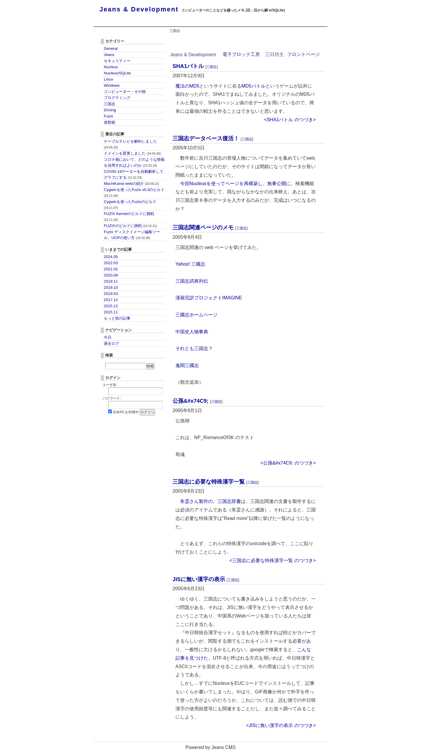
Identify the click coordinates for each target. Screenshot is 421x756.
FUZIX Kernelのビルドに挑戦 (129, 216)
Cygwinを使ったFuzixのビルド (130, 204)
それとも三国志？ (194, 348)
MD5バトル (253, 85)
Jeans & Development (138, 9)
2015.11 (111, 312)
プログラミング (117, 97)
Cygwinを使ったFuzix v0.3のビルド (134, 192)
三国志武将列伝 (191, 281)
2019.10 (111, 287)
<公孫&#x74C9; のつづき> (288, 462)
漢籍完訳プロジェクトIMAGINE (208, 297)
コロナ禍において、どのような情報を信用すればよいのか (134, 162)
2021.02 (111, 269)
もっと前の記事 (117, 318)
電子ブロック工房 (241, 54)
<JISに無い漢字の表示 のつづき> (281, 725)
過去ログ (111, 343)
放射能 (109, 122)
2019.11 (111, 281)
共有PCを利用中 (126, 412)
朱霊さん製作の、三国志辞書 (210, 501)
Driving (110, 110)
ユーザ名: (109, 385)
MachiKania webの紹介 (131, 183)
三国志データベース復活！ (205, 138)
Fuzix (108, 116)
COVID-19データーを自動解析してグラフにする (133, 174)
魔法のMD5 (187, 85)
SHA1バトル (188, 66)
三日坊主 (274, 54)
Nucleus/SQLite (117, 73)
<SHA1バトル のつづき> (290, 119)
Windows (112, 85)
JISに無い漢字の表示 (198, 579)
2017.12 (111, 300)
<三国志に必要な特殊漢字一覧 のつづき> (273, 560)
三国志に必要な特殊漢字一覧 (208, 482)
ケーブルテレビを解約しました (130, 144)
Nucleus (111, 67)
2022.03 (111, 263)
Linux (108, 79)
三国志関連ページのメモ (203, 227)
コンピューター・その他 (125, 91)
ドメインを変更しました (132, 153)
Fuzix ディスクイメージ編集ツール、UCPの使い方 (132, 235)
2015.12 (111, 306)
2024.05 (111, 257)
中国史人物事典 (191, 331)
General (111, 48)
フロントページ (303, 54)
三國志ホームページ (196, 314)
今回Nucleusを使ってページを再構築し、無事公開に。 (237, 183)
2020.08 (111, 275)
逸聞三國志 (187, 365)
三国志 (211, 67)
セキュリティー (117, 61)
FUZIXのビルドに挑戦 (130, 225)
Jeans (109, 54)
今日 (107, 337)
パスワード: (111, 398)
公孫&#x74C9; (190, 401)
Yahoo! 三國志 (190, 264)
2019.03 (111, 293)
